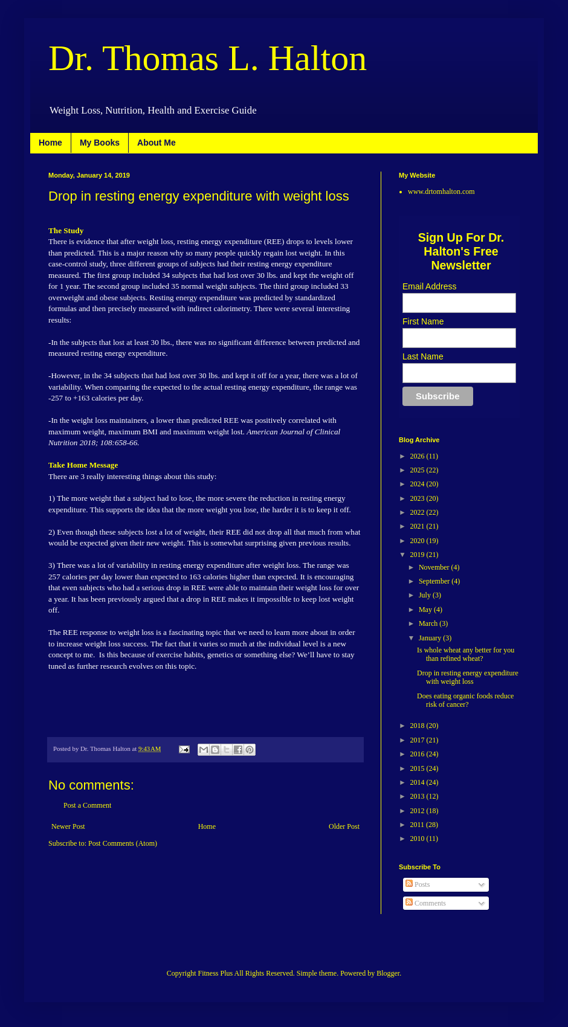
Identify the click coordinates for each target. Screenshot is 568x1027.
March (429, 623)
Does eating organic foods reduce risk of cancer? (465, 700)
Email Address (429, 286)
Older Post (344, 826)
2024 (418, 484)
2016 (418, 754)
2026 (418, 456)
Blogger (387, 973)
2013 (418, 796)
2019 (418, 554)
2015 (418, 768)
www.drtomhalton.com (441, 191)
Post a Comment (87, 805)
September (435, 581)
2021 (418, 526)
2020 (418, 540)
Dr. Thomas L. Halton (207, 58)
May (426, 609)
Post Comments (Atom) (122, 843)
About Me (156, 142)
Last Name (423, 356)
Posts (417, 884)
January (431, 638)
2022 (418, 512)
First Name (423, 321)
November (435, 567)
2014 (418, 782)
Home (50, 142)
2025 (418, 470)
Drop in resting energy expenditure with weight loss (467, 677)
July (426, 595)
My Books (100, 142)
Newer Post (68, 826)
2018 (418, 725)
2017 (418, 740)
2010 (418, 838)
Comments (425, 903)
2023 (418, 498)
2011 (418, 824)
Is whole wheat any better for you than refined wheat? (465, 654)
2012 (418, 810)
